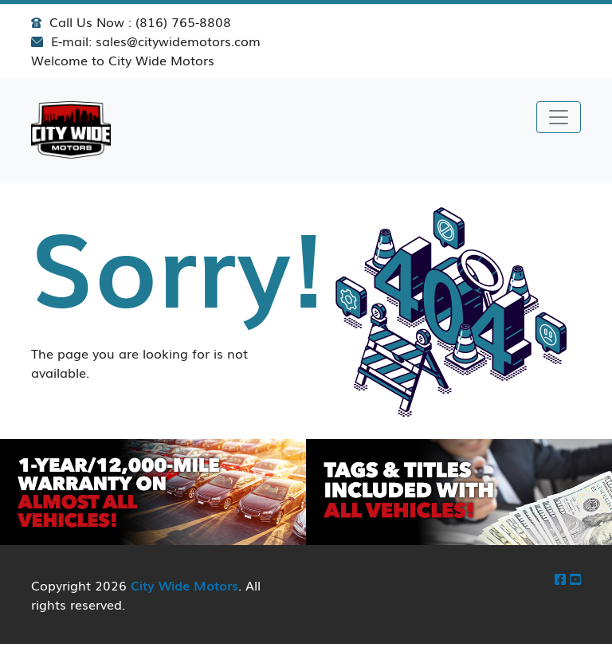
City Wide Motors (184, 584)
